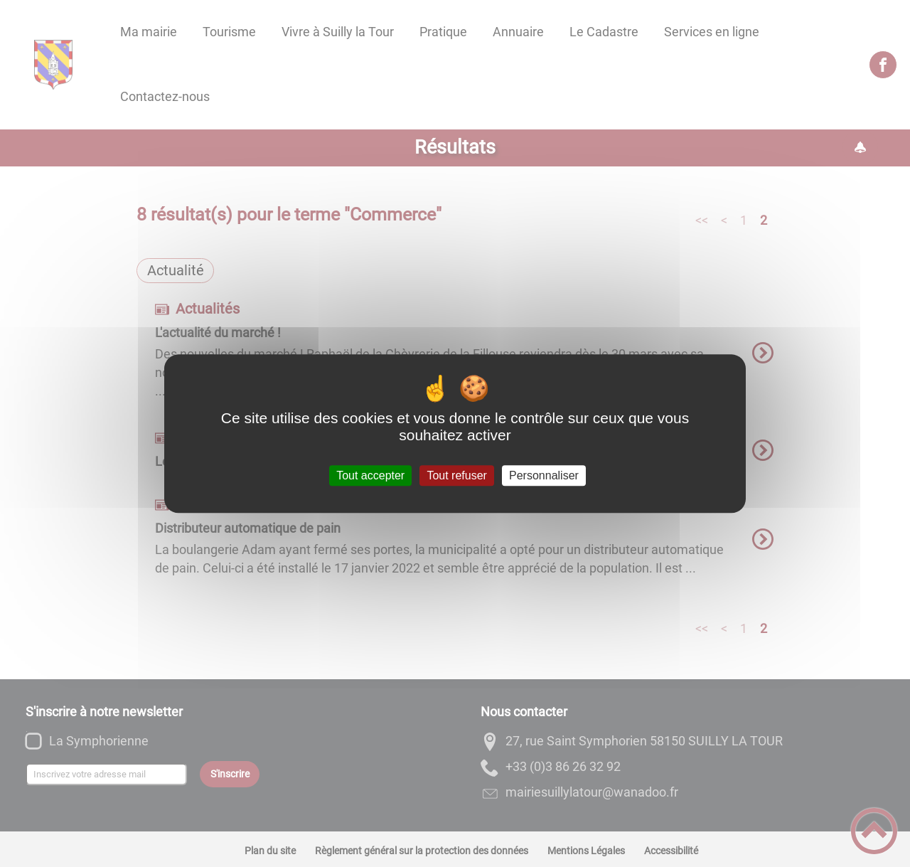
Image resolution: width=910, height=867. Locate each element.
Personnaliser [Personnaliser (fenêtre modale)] (544, 475)
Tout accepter (370, 475)
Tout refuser (456, 475)
